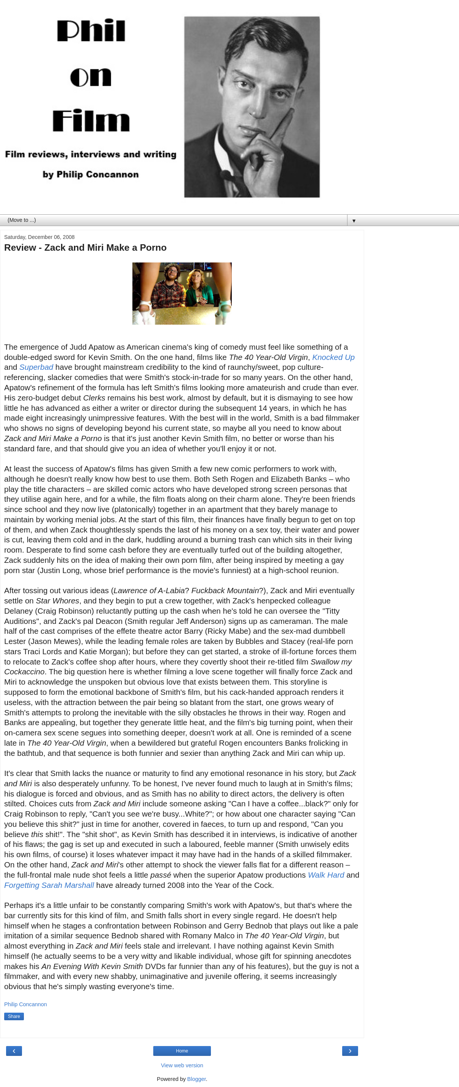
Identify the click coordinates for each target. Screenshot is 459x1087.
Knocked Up (333, 357)
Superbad (36, 367)
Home (182, 1051)
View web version (182, 1065)
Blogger (196, 1079)
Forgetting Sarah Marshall (49, 885)
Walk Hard (326, 874)
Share (14, 1016)
